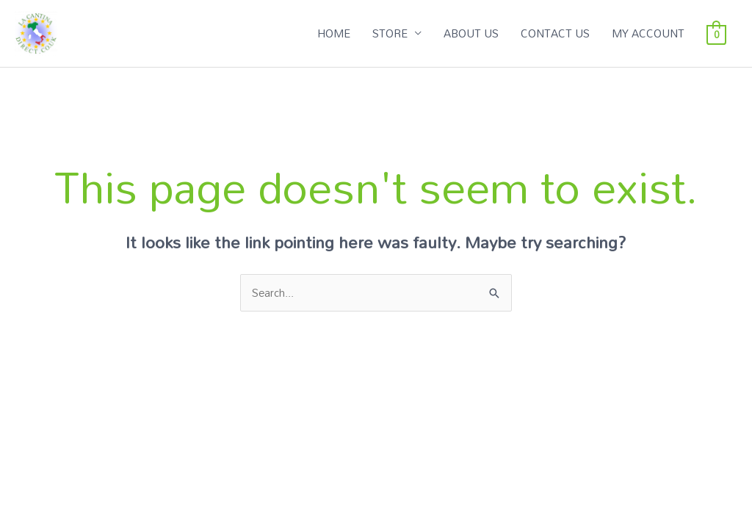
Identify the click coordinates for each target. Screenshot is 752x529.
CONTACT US (555, 33)
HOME (333, 33)
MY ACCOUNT (648, 33)
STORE (390, 33)
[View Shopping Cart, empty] (716, 33)
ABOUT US (471, 33)
